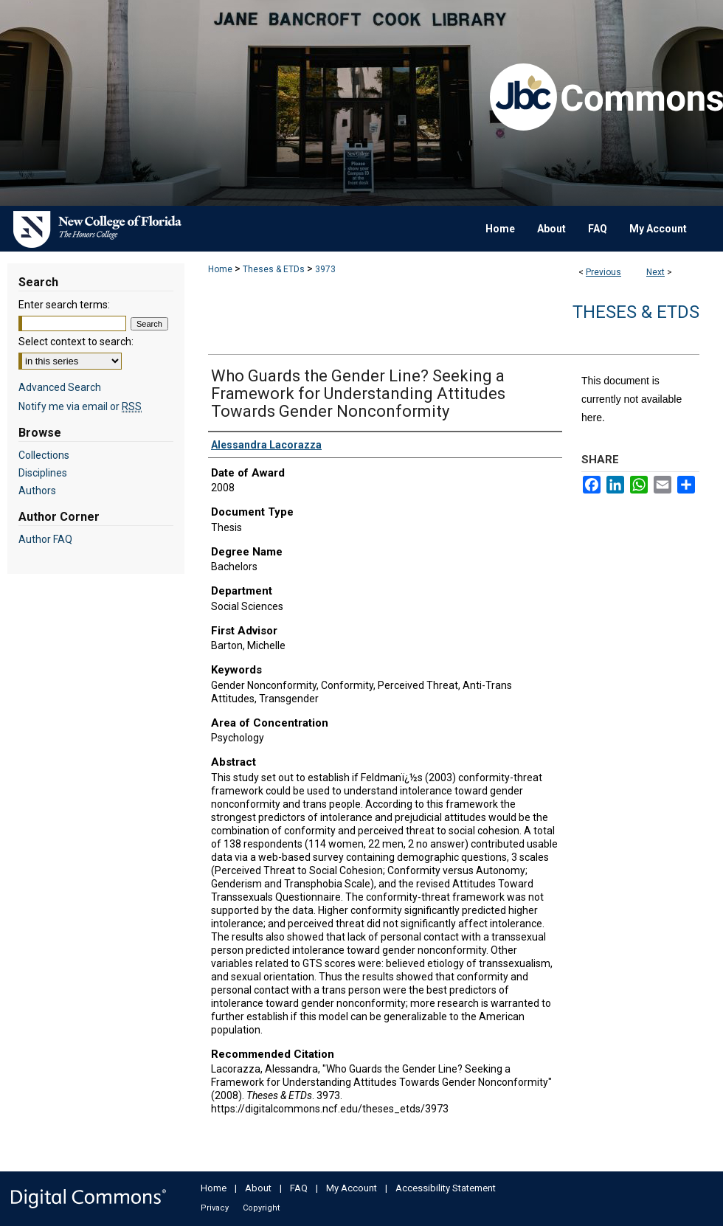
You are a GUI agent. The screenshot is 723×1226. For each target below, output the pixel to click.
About (258, 1188)
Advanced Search (59, 387)
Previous (603, 272)
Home (220, 269)
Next (655, 272)
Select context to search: (76, 341)
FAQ (299, 1188)
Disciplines (42, 473)
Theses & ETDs (274, 269)
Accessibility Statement (445, 1188)
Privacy (215, 1208)
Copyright (261, 1208)
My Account (351, 1188)
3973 (325, 269)
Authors (37, 490)
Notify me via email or (80, 406)
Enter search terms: (64, 305)
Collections (43, 455)
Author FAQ (45, 539)
